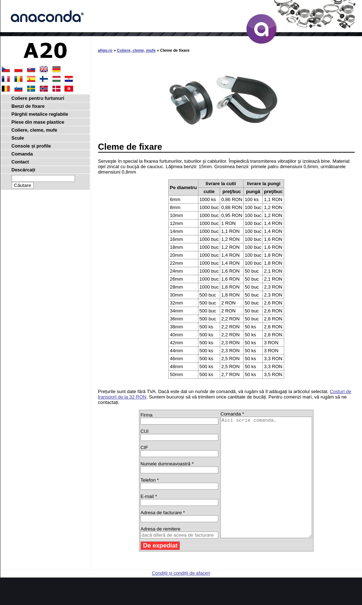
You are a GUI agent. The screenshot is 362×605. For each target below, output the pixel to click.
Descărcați (23, 169)
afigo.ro (105, 50)
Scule (18, 138)
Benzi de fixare (28, 106)
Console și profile (31, 146)
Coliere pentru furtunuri (38, 98)
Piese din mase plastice (38, 122)
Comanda (22, 154)
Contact (20, 162)
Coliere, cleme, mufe (136, 50)
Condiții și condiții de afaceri (181, 597)
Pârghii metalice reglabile (40, 114)
